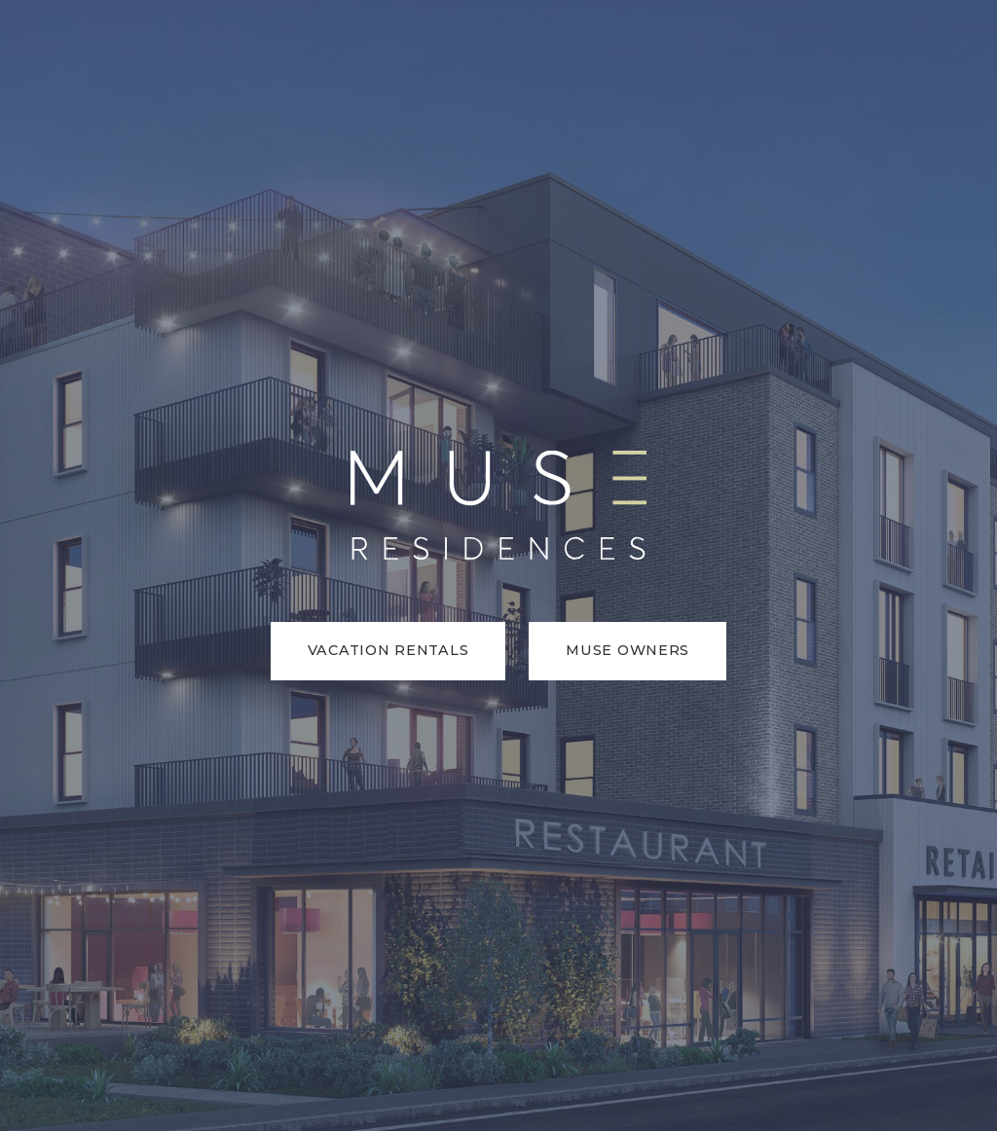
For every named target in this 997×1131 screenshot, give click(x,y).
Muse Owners (627, 650)
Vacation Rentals (388, 650)
